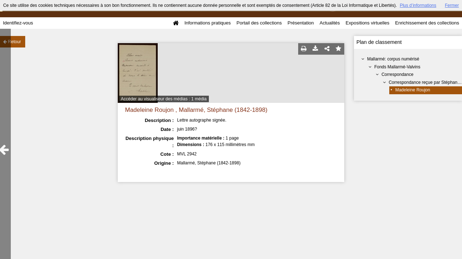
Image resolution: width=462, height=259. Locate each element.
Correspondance (397, 74)
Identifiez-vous (18, 23)
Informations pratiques (207, 23)
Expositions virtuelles (367, 23)
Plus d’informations (418, 5)
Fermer (452, 5)
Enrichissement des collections (427, 23)
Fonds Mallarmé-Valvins (397, 66)
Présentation (300, 23)
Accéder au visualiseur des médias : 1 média (164, 98)
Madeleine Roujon (412, 89)
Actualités (329, 23)
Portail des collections (259, 23)
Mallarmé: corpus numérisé (393, 59)
